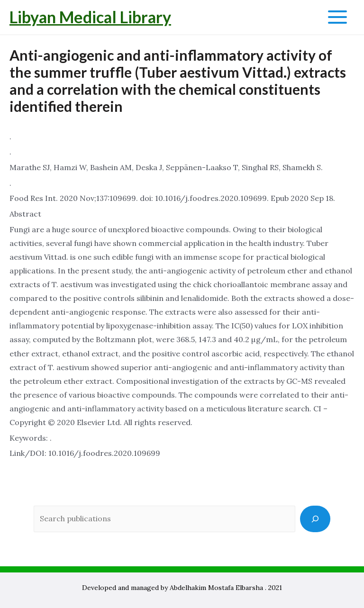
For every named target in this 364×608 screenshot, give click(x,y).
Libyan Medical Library (90, 17)
